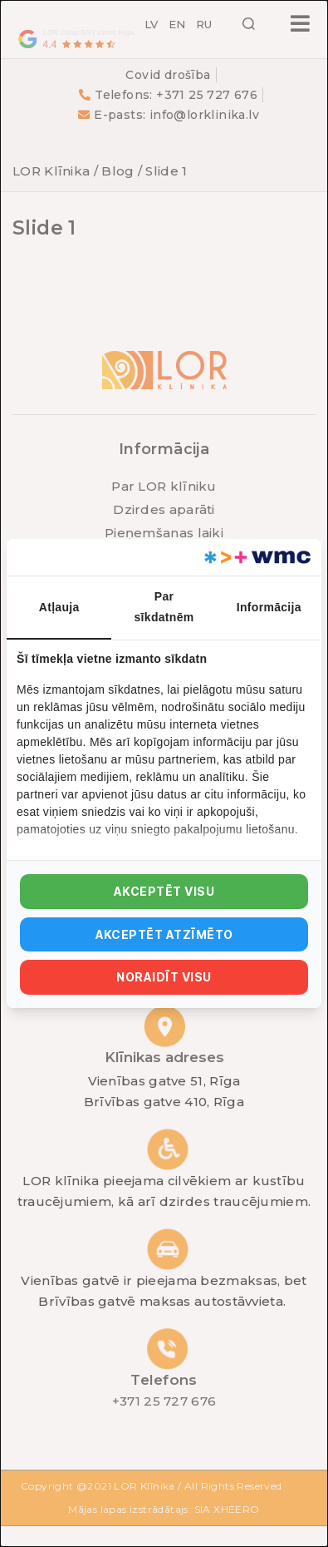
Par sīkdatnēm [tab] (164, 607)
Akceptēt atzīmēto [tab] (164, 934)
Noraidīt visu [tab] (163, 977)
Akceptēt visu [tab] (164, 891)
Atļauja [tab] (59, 607)
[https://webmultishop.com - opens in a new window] (256, 557)
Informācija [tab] (269, 607)
